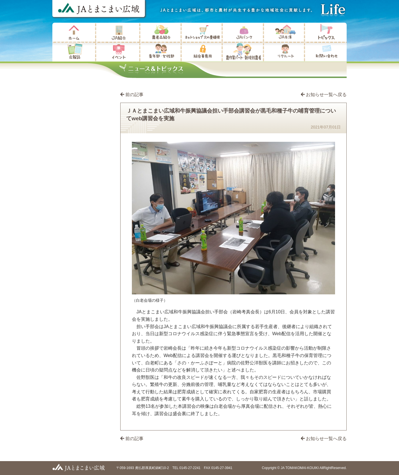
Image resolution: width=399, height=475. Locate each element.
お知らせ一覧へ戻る (324, 94)
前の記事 (134, 94)
